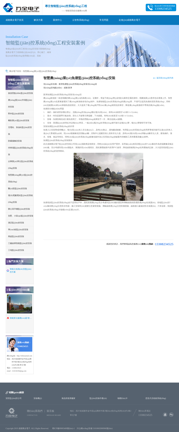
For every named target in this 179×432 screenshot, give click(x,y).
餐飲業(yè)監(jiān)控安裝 (18, 120)
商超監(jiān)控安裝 (16, 236)
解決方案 (38, 20)
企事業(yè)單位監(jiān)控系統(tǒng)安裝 (20, 164)
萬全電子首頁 (15, 71)
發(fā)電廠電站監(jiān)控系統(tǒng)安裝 (20, 198)
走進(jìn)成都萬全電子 (130, 20)
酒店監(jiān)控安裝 (16, 223)
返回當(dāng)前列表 (164, 78)
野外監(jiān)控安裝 (16, 114)
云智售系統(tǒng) (80, 20)
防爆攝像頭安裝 (15, 141)
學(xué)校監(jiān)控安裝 (18, 230)
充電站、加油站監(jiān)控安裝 (20, 130)
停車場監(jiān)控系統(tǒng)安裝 (20, 151)
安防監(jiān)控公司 (14, 398)
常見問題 (103, 20)
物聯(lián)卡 (122, 398)
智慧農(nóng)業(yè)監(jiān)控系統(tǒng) (39, 71)
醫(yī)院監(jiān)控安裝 (17, 189)
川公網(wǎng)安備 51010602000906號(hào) (95, 428)
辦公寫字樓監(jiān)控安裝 (19, 209)
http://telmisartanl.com (24, 356)
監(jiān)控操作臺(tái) (98, 398)
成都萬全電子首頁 (14, 20)
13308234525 (164, 244)
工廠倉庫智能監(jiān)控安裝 (20, 243)
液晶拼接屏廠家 (68, 398)
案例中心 (57, 20)
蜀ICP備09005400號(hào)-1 (63, 428)
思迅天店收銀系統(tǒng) (155, 398)
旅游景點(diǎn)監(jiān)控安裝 (20, 93)
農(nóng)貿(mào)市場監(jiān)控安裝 (20, 103)
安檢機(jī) (38, 398)
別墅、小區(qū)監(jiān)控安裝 (20, 216)
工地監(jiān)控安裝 (16, 250)
